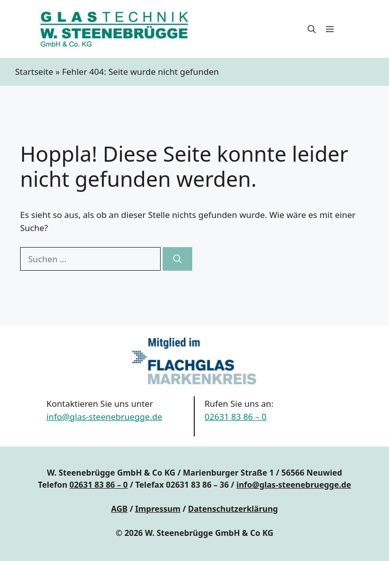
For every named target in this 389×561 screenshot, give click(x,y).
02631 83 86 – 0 (236, 416)
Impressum (157, 508)
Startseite (34, 71)
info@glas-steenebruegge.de (104, 416)
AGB (119, 508)
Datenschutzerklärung (233, 508)
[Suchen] (177, 259)
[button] (312, 29)
